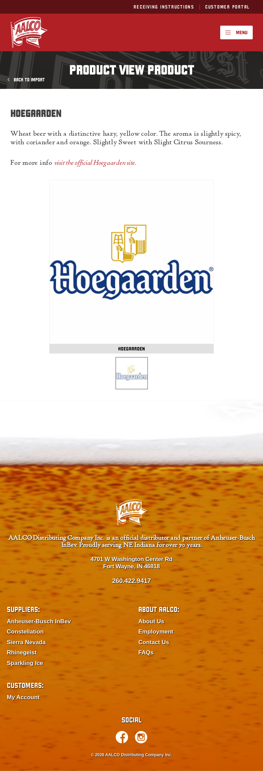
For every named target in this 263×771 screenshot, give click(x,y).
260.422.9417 (131, 580)
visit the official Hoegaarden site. (95, 163)
